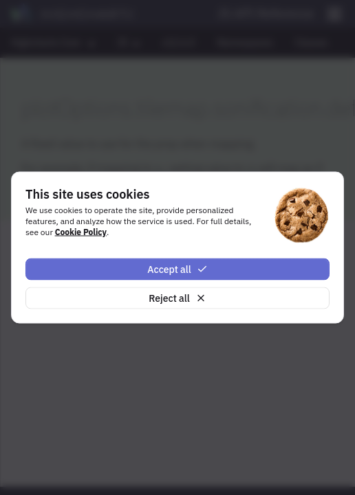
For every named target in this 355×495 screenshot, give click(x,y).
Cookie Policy (81, 231)
